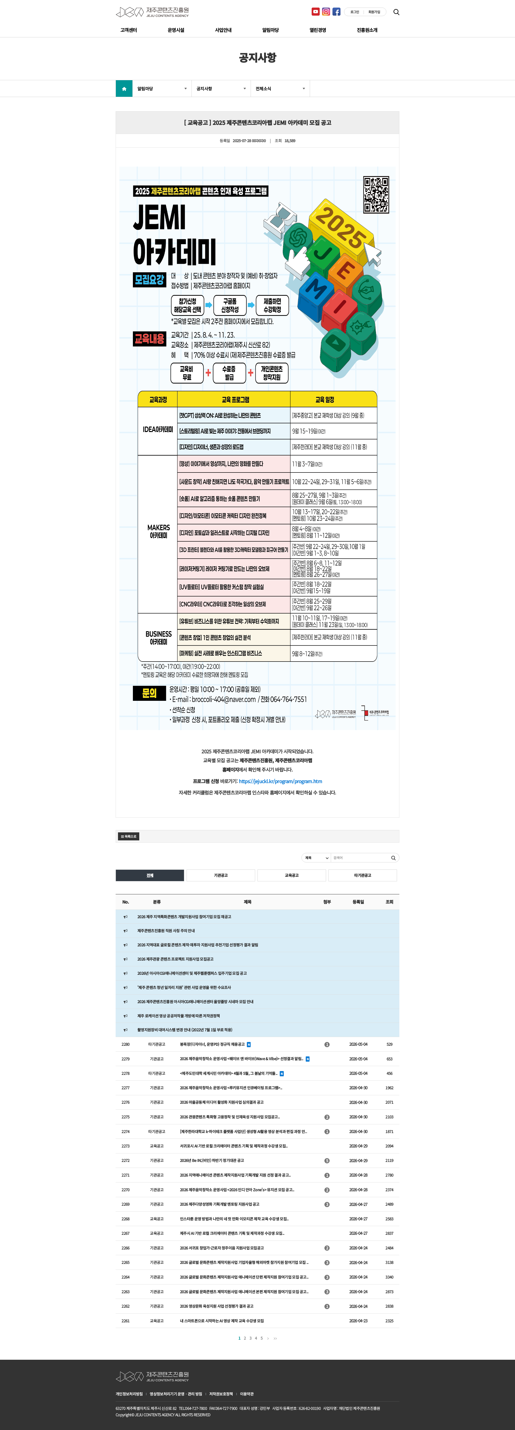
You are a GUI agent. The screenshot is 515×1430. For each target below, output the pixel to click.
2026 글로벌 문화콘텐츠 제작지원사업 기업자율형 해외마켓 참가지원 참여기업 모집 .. (244, 1262)
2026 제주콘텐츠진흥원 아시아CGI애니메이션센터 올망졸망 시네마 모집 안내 (195, 1001)
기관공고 (220, 875)
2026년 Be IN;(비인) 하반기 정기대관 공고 (212, 1160)
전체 (150, 875)
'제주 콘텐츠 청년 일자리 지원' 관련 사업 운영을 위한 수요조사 (184, 987)
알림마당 (270, 29)
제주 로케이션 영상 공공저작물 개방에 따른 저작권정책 (178, 1016)
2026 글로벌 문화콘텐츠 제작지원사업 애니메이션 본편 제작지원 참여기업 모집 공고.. (244, 1291)
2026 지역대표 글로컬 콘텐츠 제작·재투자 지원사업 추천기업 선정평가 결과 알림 (197, 945)
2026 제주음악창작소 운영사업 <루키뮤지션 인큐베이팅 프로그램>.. (231, 1087)
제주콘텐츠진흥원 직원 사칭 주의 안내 (166, 930)
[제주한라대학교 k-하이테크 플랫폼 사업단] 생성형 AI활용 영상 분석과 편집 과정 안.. (243, 1131)
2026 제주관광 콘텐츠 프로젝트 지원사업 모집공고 (175, 959)
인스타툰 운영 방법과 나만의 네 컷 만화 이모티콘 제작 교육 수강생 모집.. (234, 1219)
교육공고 (291, 875)
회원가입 (374, 11)
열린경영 (318, 29)
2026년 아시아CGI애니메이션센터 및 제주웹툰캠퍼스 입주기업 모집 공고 (192, 973)
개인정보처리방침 (129, 1394)
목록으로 (128, 836)
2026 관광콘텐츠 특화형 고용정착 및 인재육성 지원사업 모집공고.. (230, 1117)
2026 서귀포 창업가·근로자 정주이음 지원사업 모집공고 (222, 1248)
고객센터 (128, 29)
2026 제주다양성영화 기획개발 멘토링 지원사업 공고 (219, 1204)
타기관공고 (362, 875)
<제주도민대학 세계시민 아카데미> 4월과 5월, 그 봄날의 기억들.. (228, 1073)
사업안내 (223, 29)
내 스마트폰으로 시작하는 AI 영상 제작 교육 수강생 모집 (222, 1321)
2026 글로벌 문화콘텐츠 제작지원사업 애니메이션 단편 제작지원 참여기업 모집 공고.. (244, 1277)
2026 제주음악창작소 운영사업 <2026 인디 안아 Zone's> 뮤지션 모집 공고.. (237, 1189)
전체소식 (280, 88)
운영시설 (176, 29)
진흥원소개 (367, 29)
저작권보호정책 (221, 1394)
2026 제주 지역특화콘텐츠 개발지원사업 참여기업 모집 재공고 (184, 916)
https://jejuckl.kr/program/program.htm (280, 781)
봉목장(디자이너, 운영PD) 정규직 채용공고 (212, 1044)
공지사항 (221, 88)
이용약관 (246, 1394)
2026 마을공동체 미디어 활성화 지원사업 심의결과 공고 (221, 1102)
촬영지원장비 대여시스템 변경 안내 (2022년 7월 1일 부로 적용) (184, 1030)
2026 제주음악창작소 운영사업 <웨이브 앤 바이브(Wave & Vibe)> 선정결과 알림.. (241, 1058)
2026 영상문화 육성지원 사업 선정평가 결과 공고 (216, 1306)
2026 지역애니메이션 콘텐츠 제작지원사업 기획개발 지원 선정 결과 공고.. (235, 1175)
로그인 (354, 11)
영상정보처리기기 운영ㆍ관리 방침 (176, 1394)
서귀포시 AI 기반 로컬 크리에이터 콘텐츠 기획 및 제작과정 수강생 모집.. (234, 1146)
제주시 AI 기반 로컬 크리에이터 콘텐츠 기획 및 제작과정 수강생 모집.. (232, 1233)
